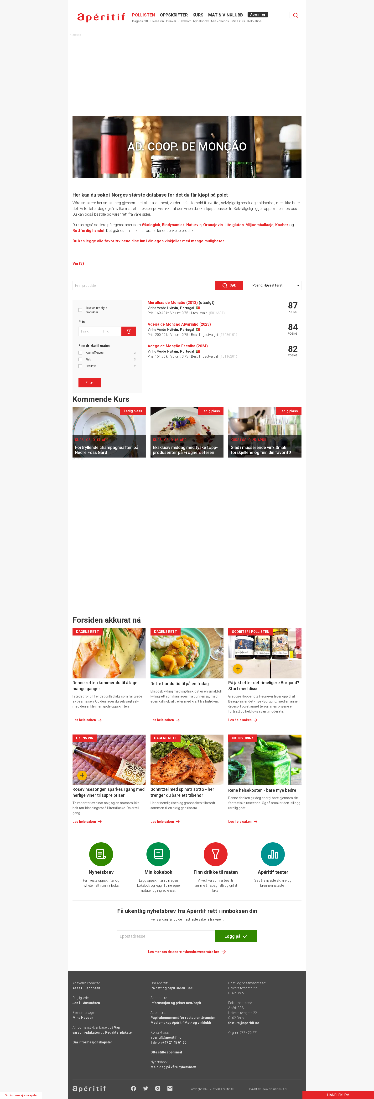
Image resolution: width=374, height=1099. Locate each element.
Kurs (197, 14)
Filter (90, 382)
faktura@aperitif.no (243, 1023)
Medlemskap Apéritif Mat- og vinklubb (181, 1023)
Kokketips (254, 21)
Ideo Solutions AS (273, 1089)
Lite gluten (234, 225)
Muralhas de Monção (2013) (173, 302)
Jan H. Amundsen (86, 1003)
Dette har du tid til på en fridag (180, 683)
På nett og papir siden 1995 (172, 988)
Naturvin (194, 225)
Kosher (281, 225)
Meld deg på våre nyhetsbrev (173, 1067)
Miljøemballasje (259, 225)
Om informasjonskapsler (92, 1042)
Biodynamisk (173, 225)
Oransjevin (213, 225)
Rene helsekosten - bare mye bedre (262, 790)
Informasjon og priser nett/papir (176, 1003)
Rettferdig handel (88, 230)
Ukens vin (157, 21)
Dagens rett (140, 21)
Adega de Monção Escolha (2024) (178, 346)
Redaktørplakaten (119, 1032)
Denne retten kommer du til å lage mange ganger (105, 685)
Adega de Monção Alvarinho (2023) (179, 324)
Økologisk (151, 225)
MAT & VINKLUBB (225, 14)
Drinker (171, 21)
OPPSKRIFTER (174, 14)
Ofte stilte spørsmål (166, 1052)
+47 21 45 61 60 (174, 1042)
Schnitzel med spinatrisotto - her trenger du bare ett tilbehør (182, 792)
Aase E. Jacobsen (86, 988)
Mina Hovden (83, 1018)
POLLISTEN (143, 14)
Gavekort (184, 21)
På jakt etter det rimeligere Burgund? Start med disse (263, 685)
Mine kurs (238, 21)
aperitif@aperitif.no (166, 1037)
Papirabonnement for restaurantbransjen (183, 1018)
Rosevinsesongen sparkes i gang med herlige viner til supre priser (109, 792)
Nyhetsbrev (201, 21)
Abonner (258, 14)
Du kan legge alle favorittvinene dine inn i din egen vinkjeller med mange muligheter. (149, 241)
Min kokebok (220, 21)
